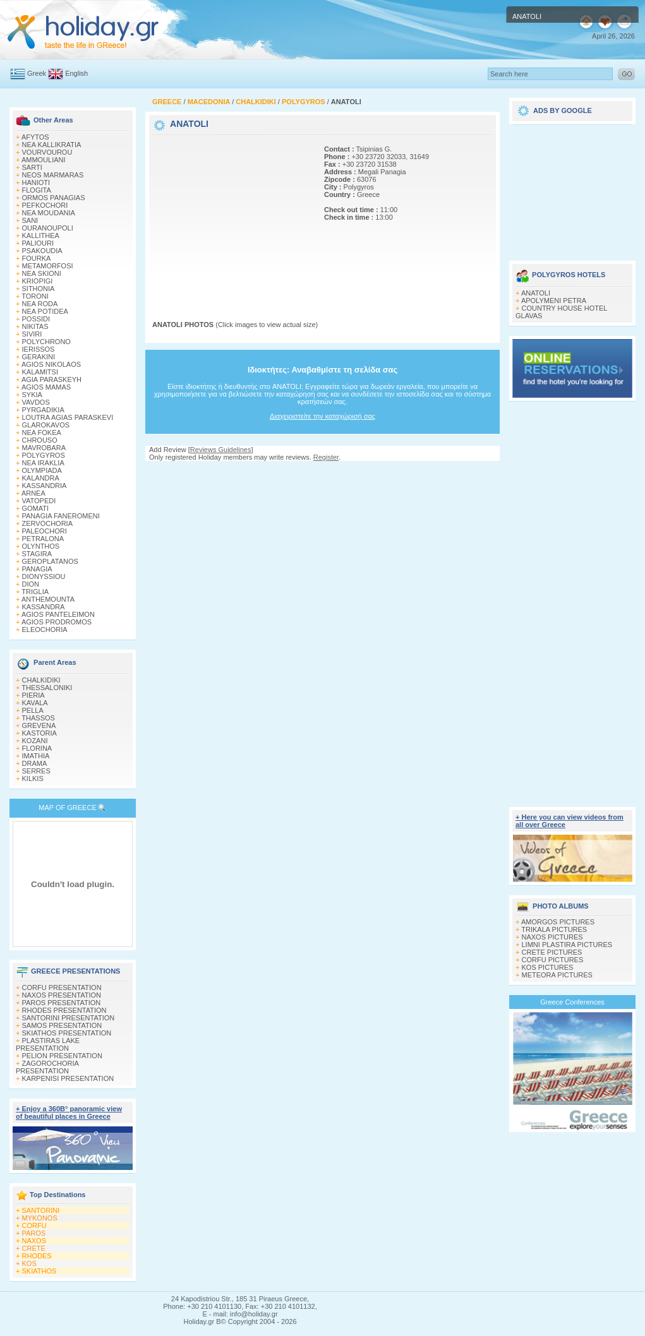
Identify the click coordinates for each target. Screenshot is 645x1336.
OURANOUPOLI (47, 228)
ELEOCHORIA (45, 629)
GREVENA (39, 725)
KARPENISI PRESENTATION (68, 1078)
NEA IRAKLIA (43, 463)
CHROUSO (39, 440)
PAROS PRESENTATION (61, 1002)
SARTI (32, 167)
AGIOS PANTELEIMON (58, 614)
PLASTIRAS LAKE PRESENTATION (48, 1044)
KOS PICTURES (548, 967)
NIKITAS (35, 326)
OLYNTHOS (41, 546)
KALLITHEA (40, 235)
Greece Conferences (572, 1002)
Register (326, 457)
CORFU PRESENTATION (62, 987)
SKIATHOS (39, 1271)
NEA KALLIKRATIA (51, 144)
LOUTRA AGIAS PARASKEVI (68, 417)
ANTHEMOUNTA (48, 599)
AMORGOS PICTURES (557, 922)
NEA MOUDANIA (48, 213)
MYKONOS (39, 1218)
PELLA (33, 710)
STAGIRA (37, 554)
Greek (36, 73)
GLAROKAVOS (46, 425)
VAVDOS (36, 402)
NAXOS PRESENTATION (62, 995)
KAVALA (35, 703)
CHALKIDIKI (41, 680)
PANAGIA (37, 569)
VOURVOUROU (47, 152)
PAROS (34, 1233)
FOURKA (36, 258)
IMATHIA (36, 756)
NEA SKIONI (41, 273)
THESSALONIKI (46, 687)
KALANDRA (40, 478)
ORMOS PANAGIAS (53, 197)
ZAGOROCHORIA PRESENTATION (47, 1067)
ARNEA (33, 493)
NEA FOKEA (41, 432)
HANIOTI (36, 182)
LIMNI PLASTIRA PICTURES (567, 944)
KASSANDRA (43, 607)
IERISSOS (38, 349)
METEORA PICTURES (557, 975)
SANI (30, 220)
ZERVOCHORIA (47, 523)
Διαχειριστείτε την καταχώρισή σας (322, 416)
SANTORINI (41, 1210)
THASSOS (38, 718)
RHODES (37, 1256)
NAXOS (34, 1240)
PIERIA (33, 695)
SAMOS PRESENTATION (62, 1025)
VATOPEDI (39, 500)
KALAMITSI (40, 372)
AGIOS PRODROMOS (56, 622)
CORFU (34, 1225)
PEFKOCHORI (45, 205)
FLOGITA (36, 190)
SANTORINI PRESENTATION (68, 1018)
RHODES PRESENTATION (64, 1010)
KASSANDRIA (44, 485)
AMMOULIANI (43, 160)
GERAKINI (39, 357)
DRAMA (34, 763)
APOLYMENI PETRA (553, 300)
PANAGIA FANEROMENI (61, 516)
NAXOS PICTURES (552, 937)
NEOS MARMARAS (53, 175)
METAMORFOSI (47, 266)
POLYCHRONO (46, 341)
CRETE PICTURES (552, 952)
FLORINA (37, 748)
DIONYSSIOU (44, 576)
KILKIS (33, 778)
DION (31, 584)
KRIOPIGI (37, 281)
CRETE (33, 1248)
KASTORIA (39, 733)
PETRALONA (43, 538)
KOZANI (35, 740)
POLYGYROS (43, 455)
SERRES (36, 771)
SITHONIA (38, 288)
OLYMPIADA (42, 470)
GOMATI (35, 508)
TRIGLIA (35, 591)
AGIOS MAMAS (46, 387)
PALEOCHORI (44, 531)
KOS (29, 1263)
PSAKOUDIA (42, 250)
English (76, 73)
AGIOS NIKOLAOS (51, 364)
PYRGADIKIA (43, 410)
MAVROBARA (44, 447)
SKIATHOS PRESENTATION (67, 1033)
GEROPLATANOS (50, 561)
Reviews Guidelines (220, 449)
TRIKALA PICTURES (554, 929)
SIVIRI (32, 334)
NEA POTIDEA (45, 311)
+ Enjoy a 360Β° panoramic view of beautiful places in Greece (69, 1112)
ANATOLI (535, 293)
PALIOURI (38, 243)
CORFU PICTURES (553, 959)
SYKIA (32, 394)
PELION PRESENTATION (62, 1055)
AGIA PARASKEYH (51, 379)
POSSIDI (36, 319)
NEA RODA (40, 303)
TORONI (35, 296)
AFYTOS (35, 137)
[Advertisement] (231, 216)
